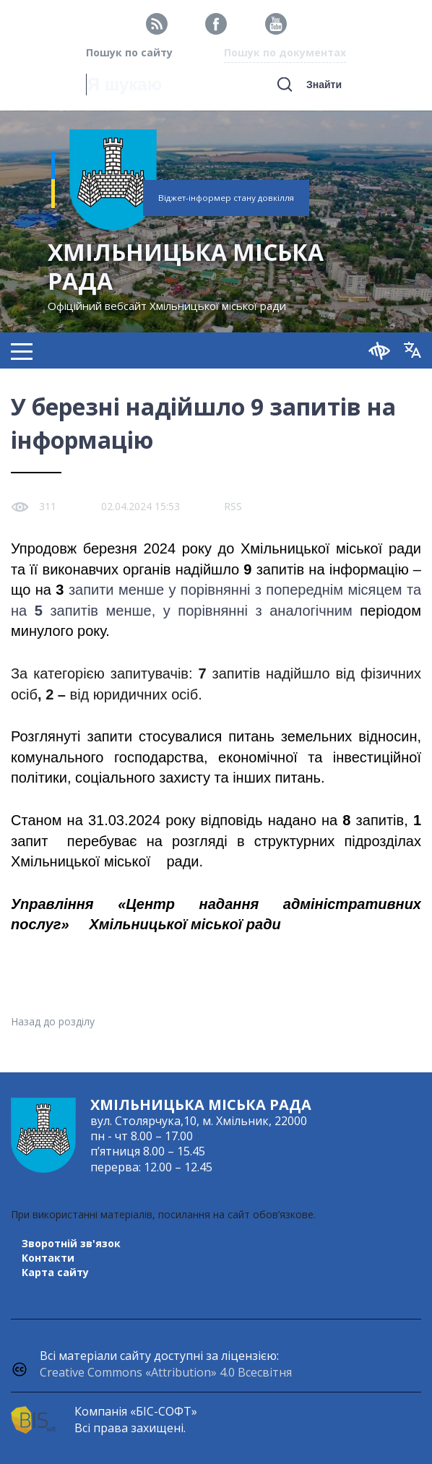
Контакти (48, 1258)
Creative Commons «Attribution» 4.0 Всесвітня (166, 1372)
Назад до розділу (53, 1021)
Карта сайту (55, 1272)
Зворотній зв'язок (71, 1243)
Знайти (324, 84)
